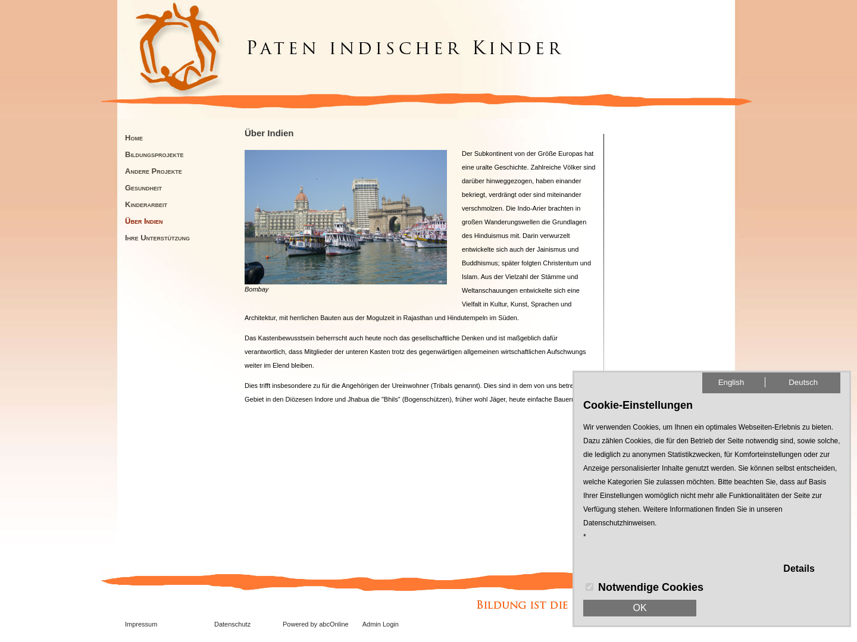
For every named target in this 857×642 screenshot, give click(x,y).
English (731, 382)
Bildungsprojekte (154, 154)
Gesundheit (143, 187)
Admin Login (380, 624)
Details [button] (798, 568)
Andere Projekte (153, 171)
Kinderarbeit (146, 204)
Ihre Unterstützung (157, 237)
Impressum (141, 624)
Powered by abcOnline (316, 624)
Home (134, 137)
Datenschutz (232, 624)
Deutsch (803, 382)
